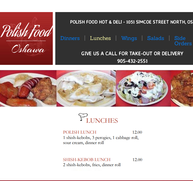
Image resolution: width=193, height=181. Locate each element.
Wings (129, 38)
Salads (155, 38)
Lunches (100, 38)
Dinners (70, 38)
